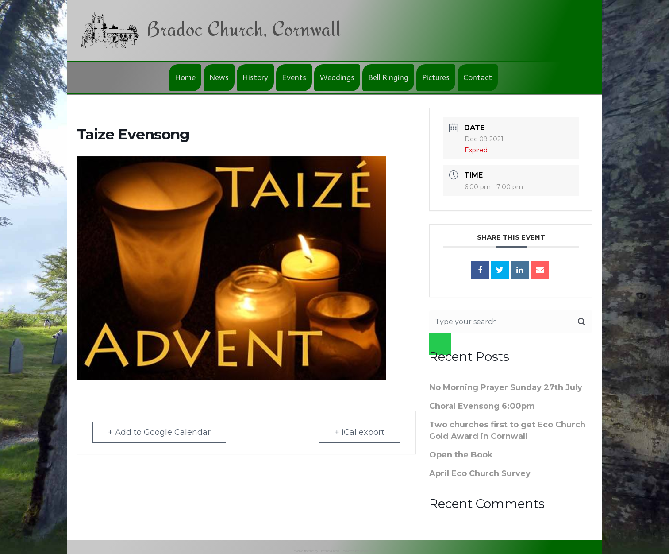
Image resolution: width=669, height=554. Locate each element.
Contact (477, 77)
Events (294, 77)
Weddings (337, 77)
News (219, 77)
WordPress (367, 551)
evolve (298, 551)
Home (185, 77)
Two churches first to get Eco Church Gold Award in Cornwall (507, 430)
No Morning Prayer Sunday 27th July (505, 387)
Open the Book (461, 455)
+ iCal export (359, 432)
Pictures (436, 77)
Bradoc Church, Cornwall (243, 28)
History (255, 77)
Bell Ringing (388, 77)
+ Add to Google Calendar (159, 432)
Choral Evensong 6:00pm (482, 406)
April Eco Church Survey (480, 473)
